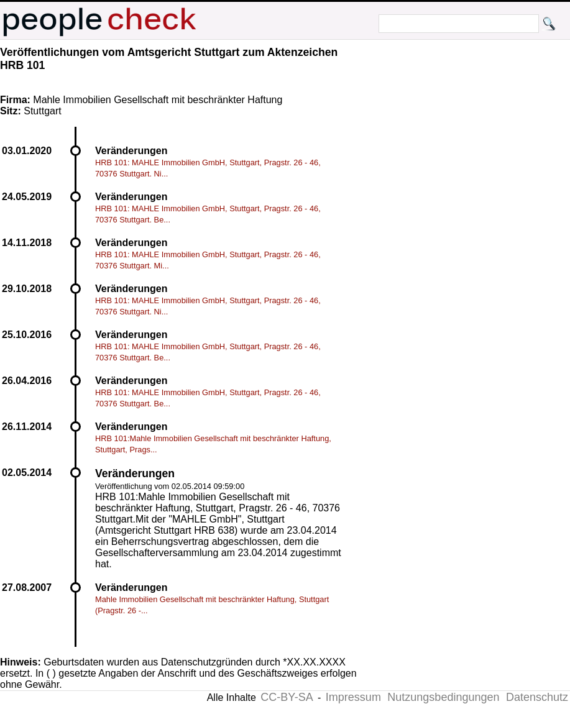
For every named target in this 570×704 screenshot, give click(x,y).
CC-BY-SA (286, 697)
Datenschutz (537, 697)
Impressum (353, 697)
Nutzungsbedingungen (443, 697)
